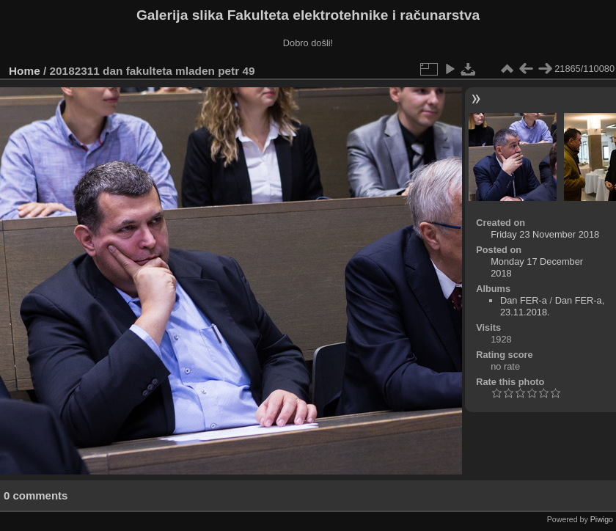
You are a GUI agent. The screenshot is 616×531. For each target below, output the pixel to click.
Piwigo (601, 519)
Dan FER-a (523, 300)
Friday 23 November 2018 (545, 234)
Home (24, 71)
